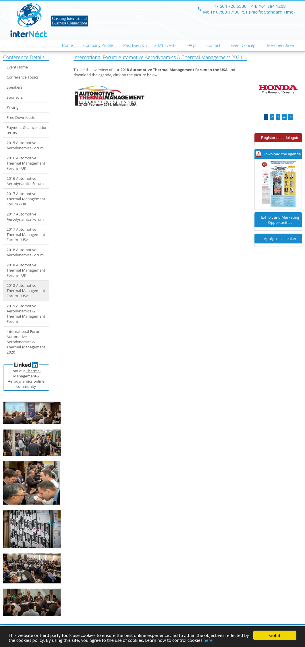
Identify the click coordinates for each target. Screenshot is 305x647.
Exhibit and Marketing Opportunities (280, 220)
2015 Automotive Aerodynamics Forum (25, 145)
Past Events (133, 45)
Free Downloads (21, 117)
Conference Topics (23, 77)
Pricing (12, 107)
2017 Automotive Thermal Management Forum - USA (26, 234)
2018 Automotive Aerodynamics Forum (25, 252)
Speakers (14, 87)
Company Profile (98, 45)
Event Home (17, 67)
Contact (213, 45)
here (208, 641)
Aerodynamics (20, 381)
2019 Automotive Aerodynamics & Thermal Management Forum (26, 313)
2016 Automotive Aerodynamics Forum (25, 181)
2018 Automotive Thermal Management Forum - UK (26, 270)
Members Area (280, 45)
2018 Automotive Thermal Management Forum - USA (26, 290)
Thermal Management (26, 373)
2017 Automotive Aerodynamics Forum (25, 216)
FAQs (191, 45)
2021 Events (165, 45)
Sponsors (15, 97)
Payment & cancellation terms (27, 130)
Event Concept (244, 45)
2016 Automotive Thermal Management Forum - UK (26, 163)
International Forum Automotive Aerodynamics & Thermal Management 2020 (26, 342)
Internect (28, 20)
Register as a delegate (280, 137)
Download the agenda (282, 153)
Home (67, 45)
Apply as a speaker (280, 238)
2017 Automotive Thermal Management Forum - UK (26, 199)
